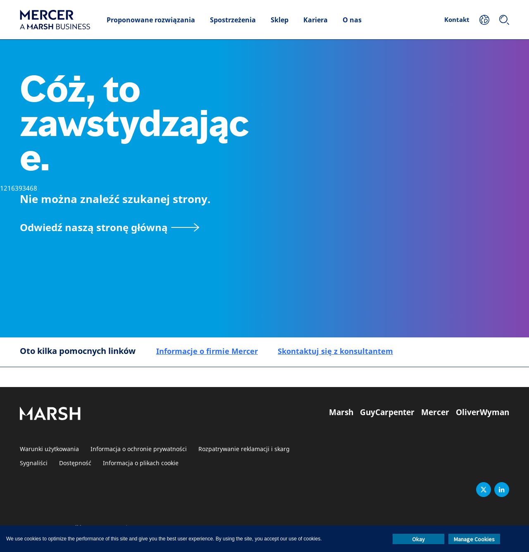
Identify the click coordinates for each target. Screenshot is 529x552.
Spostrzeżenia (233, 19)
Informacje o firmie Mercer (207, 351)
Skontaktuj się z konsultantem (335, 351)
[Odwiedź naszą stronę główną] (109, 227)
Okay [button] (418, 539)
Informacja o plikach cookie (141, 463)
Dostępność (75, 463)
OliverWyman (482, 412)
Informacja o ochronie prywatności (139, 449)
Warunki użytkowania (49, 449)
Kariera (315, 19)
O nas (352, 19)
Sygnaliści (34, 463)
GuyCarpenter (387, 412)
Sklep (279, 19)
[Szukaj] (504, 20)
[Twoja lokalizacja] (484, 20)
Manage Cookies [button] (474, 539)
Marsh (341, 412)
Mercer (435, 412)
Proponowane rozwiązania (151, 19)
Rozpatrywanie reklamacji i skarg (244, 449)
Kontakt (456, 19)
